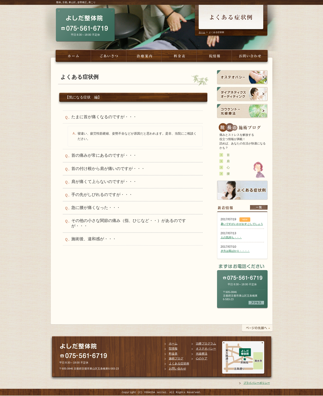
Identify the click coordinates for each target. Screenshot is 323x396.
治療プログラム (206, 343)
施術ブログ (176, 358)
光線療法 (201, 353)
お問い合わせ (177, 368)
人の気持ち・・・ (231, 237)
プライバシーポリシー (257, 382)
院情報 (173, 348)
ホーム (202, 32)
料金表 (173, 353)
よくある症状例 (179, 363)
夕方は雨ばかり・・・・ (235, 250)
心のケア (201, 358)
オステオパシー (206, 348)
